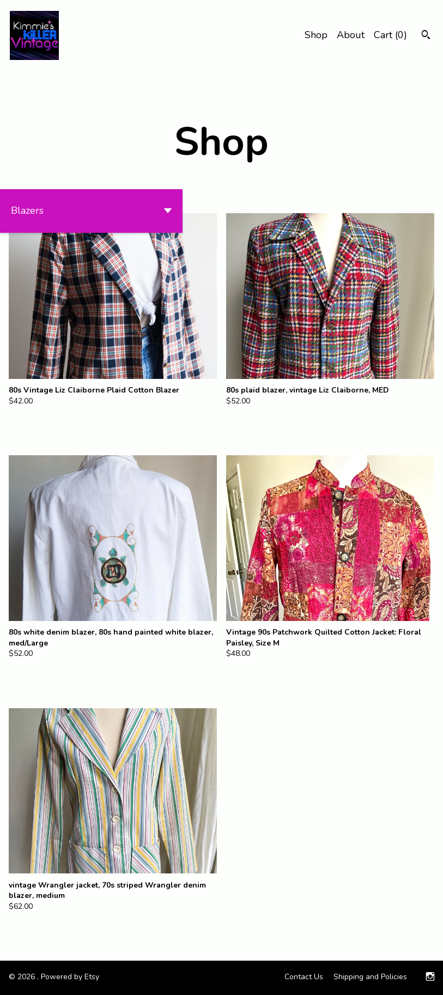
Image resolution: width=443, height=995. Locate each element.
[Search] (426, 36)
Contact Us (303, 977)
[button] (91, 211)
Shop (316, 34)
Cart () (390, 34)
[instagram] (430, 978)
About (351, 34)
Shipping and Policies (370, 977)
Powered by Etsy (70, 977)
